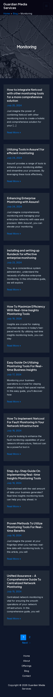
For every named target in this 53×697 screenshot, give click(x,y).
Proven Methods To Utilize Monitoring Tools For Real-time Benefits (25, 526)
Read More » (14, 132)
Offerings (26, 665)
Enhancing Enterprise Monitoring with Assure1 (23, 199)
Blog (26, 671)
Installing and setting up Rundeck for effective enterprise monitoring (23, 254)
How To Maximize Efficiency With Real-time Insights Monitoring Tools (26, 310)
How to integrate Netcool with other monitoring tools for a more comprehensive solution (25, 95)
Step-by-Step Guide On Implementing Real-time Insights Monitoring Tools (24, 474)
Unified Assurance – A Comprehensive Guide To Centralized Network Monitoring (24, 581)
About (26, 660)
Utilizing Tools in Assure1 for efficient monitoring (25, 151)
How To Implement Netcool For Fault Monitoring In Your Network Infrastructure (25, 422)
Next (26, 642)
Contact (26, 675)
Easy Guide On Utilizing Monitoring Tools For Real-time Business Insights (25, 366)
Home (26, 655)
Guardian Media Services (15, 6)
